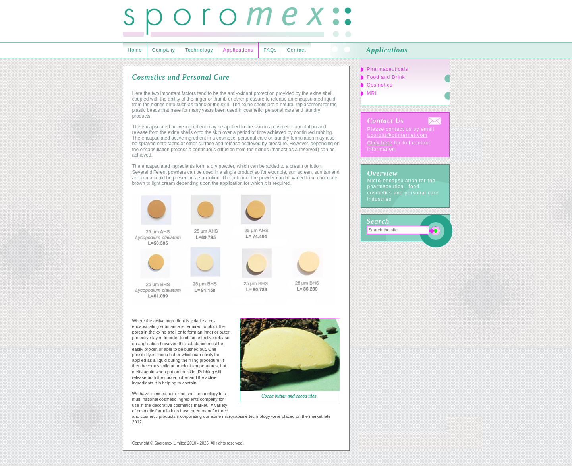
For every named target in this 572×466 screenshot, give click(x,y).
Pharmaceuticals (387, 69)
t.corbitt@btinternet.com (397, 135)
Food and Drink (386, 77)
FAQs (270, 50)
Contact (296, 50)
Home (135, 50)
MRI (372, 93)
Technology (199, 50)
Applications (238, 50)
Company (163, 50)
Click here (379, 143)
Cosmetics (380, 85)
